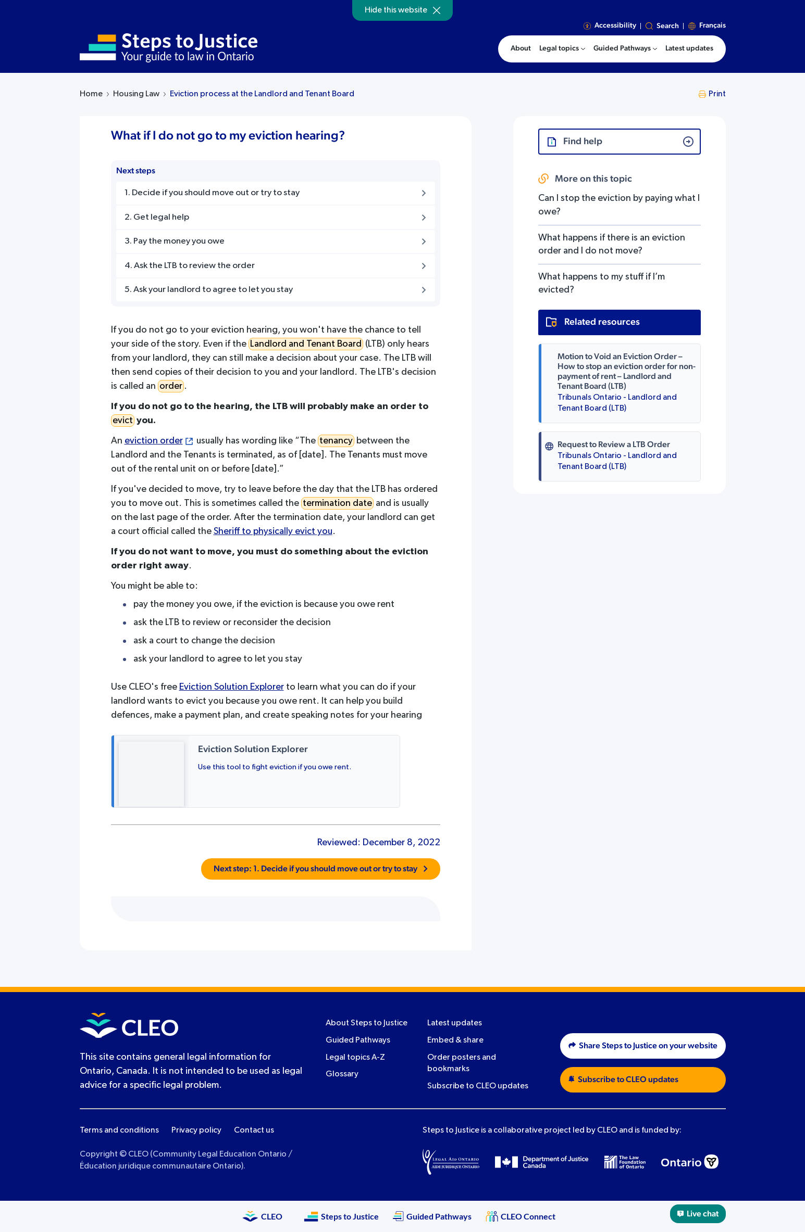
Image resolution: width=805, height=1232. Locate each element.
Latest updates (454, 1023)
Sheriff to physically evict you (273, 531)
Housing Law (136, 94)
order (170, 386)
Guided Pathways (358, 1040)
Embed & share (455, 1040)
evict (123, 420)
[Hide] (436, 10)
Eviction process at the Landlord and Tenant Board (262, 94)
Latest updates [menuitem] (689, 48)
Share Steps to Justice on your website (642, 1046)
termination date (337, 503)
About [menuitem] (521, 48)
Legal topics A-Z (355, 1057)
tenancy (336, 441)
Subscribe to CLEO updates (477, 1086)
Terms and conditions (119, 1130)
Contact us (254, 1130)
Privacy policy (196, 1130)
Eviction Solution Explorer (231, 687)
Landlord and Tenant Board (306, 344)
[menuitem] (562, 49)
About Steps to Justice (366, 1023)
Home (91, 94)
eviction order (154, 441)
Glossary (342, 1074)
